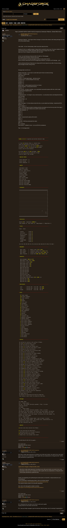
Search (11, 23)
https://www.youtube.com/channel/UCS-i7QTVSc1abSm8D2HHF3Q (33, 481)
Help (7, 23)
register (10, 11)
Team (15, 23)
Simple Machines (38, 523)
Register (23, 23)
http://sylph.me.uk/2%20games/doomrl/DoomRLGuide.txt (30, 487)
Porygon (4, 450)
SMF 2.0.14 (28, 523)
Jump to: (49, 519)
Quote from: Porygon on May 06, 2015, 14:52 (29, 466)
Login (18, 23)
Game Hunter (24, 516)
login (7, 11)
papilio (4, 34)
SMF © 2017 (32, 523)
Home (3, 23)
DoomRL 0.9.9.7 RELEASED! (11, 19)
